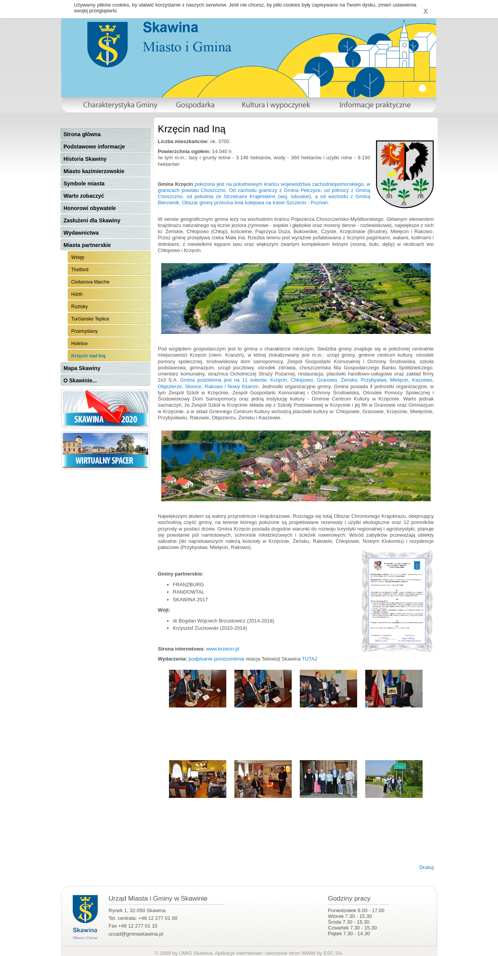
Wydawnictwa (81, 233)
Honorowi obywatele (90, 208)
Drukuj (426, 867)
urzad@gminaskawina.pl (136, 934)
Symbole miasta (84, 183)
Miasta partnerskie (87, 245)
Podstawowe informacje (94, 146)
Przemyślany (84, 331)
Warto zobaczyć (84, 196)
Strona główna (82, 134)
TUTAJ (309, 659)
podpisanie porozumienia (216, 659)
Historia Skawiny (85, 159)
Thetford (80, 269)
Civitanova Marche (90, 282)
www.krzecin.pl (222, 649)
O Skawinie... (80, 380)
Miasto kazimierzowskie (94, 171)
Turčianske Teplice (90, 319)
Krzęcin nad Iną (88, 356)
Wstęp (77, 257)
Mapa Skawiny (82, 368)
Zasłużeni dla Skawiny (92, 220)
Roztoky (79, 306)
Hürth (76, 294)
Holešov (79, 343)
